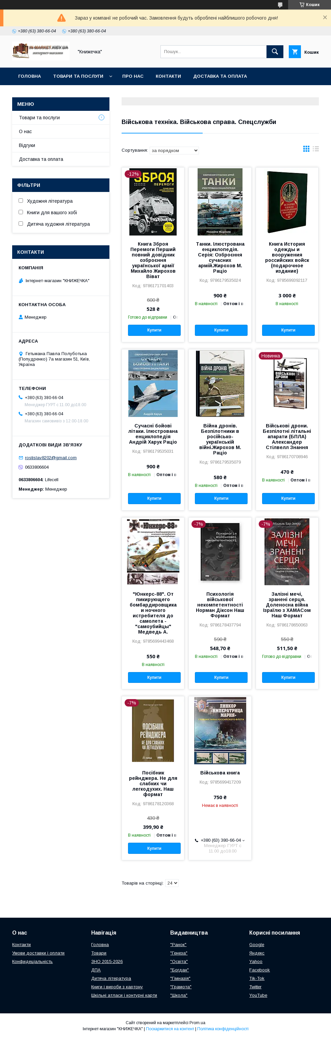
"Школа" (178, 995)
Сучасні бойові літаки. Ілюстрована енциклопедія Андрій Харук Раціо (153, 434)
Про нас (133, 76)
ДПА (96, 969)
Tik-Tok (256, 978)
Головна (29, 76)
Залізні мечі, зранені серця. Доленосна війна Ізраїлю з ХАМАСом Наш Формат (287, 604)
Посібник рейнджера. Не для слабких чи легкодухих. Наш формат (153, 783)
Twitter (255, 986)
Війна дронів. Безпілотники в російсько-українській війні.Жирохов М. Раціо (220, 439)
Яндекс (256, 953)
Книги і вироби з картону (117, 986)
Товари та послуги (78, 76)
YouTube (258, 995)
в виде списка (316, 150)
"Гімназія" (180, 978)
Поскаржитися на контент (170, 1029)
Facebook (259, 969)
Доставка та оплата (220, 76)
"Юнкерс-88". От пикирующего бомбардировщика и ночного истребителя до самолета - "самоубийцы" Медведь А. (153, 613)
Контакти (168, 76)
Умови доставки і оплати (38, 953)
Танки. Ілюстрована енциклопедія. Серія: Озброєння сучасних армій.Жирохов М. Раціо (220, 257)
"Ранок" (178, 944)
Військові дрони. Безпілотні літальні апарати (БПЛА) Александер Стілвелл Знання (287, 436)
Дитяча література (111, 978)
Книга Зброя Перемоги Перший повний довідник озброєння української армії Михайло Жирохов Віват (153, 260)
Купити (154, 330)
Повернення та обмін (46, 93)
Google (256, 944)
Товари (98, 953)
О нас (25, 131)
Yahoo (255, 961)
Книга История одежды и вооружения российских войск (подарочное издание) (287, 257)
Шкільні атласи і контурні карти (124, 995)
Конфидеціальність (32, 961)
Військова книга (220, 772)
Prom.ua (197, 1022)
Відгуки (27, 145)
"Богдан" (179, 969)
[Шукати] (274, 51)
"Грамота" (181, 986)
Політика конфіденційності (223, 1029)
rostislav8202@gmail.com (51, 457)
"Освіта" (179, 961)
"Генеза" (178, 953)
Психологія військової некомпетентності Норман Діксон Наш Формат (220, 604)
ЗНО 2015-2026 (107, 961)
